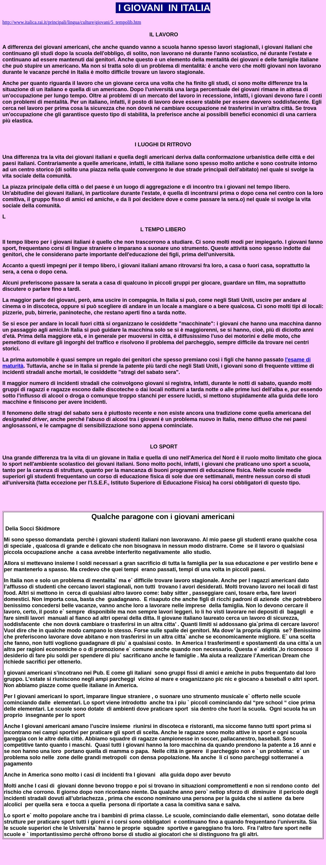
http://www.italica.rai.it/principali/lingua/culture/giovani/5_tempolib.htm (71, 22)
